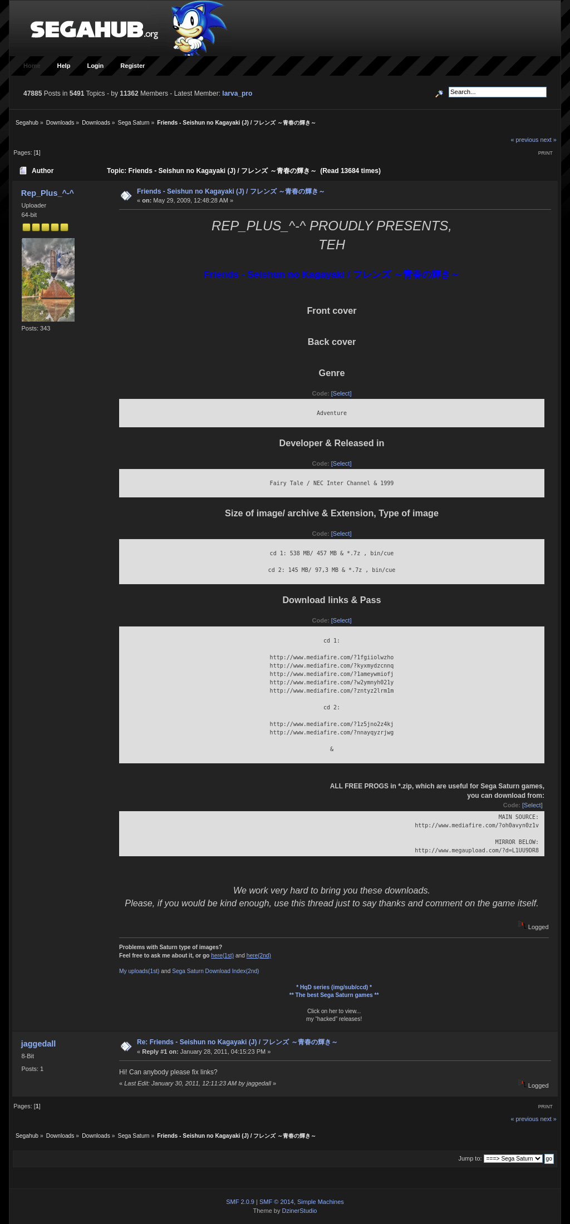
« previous (525, 139)
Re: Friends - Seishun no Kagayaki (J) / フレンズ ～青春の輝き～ (237, 1042)
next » (548, 139)
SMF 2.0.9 (240, 1201)
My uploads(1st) (139, 971)
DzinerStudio (299, 1210)
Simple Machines (320, 1201)
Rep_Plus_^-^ (47, 193)
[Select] (341, 393)
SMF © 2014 (276, 1201)
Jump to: (469, 1158)
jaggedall (38, 1043)
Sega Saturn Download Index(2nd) (215, 971)
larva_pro (237, 93)
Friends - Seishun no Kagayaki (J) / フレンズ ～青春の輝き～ (231, 191)
